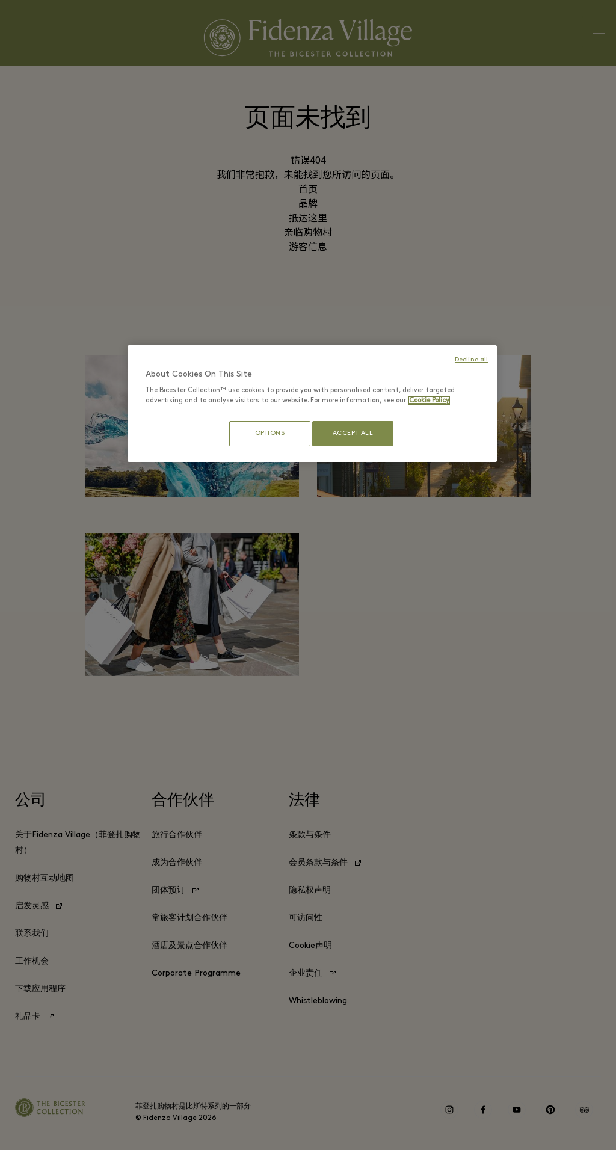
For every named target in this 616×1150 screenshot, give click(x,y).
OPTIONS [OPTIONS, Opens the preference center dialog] (265, 433)
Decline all (471, 360)
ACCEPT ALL (353, 433)
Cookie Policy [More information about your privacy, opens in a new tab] (429, 400)
